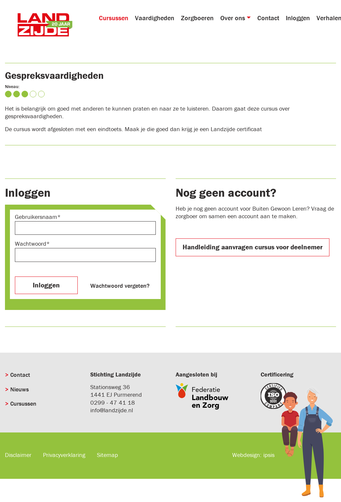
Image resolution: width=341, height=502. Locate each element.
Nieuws (19, 389)
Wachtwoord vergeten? (119, 285)
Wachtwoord (30, 243)
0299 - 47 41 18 (112, 402)
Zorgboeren (197, 18)
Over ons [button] (232, 18)
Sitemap (107, 455)
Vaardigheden (154, 18)
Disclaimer (18, 455)
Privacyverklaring (64, 455)
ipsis (269, 455)
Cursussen (113, 18)
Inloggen (298, 18)
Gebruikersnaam (36, 217)
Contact (268, 18)
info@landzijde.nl (111, 410)
